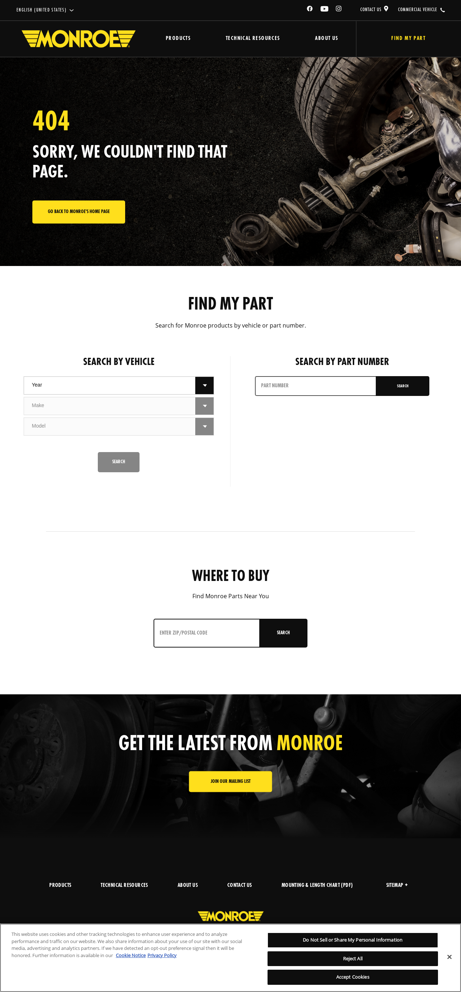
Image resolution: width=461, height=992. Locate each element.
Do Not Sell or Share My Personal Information (352, 940)
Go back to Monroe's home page (79, 211)
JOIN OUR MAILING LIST (231, 781)
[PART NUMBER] (316, 386)
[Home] (78, 39)
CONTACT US (371, 9)
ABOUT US (188, 885)
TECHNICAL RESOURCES (124, 885)
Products (177, 38)
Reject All (352, 958)
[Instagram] (339, 10)
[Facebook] (310, 10)
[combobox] (110, 385)
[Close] (449, 957)
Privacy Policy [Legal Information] (162, 955)
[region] (230, 958)
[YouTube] (324, 10)
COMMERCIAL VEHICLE (417, 9)
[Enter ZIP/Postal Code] (207, 633)
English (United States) (42, 10)
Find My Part (408, 38)
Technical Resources (252, 38)
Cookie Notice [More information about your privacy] (131, 955)
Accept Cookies (352, 977)
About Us (325, 38)
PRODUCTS (60, 885)
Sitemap (397, 885)
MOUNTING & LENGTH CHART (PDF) (317, 885)
